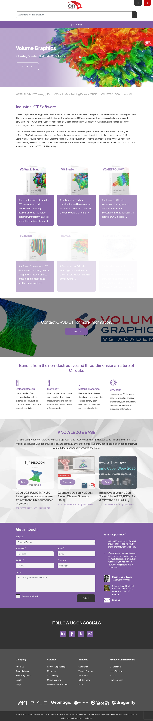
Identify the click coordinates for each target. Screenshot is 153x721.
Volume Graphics (85, 671)
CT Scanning (52, 675)
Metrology (51, 671)
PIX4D (81, 684)
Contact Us (27, 66)
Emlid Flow (83, 675)
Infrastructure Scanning (57, 684)
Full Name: (21, 548)
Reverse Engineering (56, 666)
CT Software (84, 680)
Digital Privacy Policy (113, 714)
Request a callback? (27, 596)
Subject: (19, 536)
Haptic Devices (116, 680)
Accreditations (22, 671)
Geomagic (83, 666)
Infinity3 (89, 718)
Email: (61, 548)
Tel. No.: (20, 560)
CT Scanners (115, 666)
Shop (18, 684)
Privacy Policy (100, 714)
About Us (20, 666)
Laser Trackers (116, 671)
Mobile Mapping (54, 680)
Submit (86, 598)
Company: (62, 560)
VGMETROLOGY (110, 94)
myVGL (128, 94)
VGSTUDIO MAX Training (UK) (33, 94)
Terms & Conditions (130, 714)
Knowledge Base (23, 675)
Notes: (19, 572)
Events (19, 680)
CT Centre (76, 24)
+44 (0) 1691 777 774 (121, 580)
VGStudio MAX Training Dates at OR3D (75, 94)
